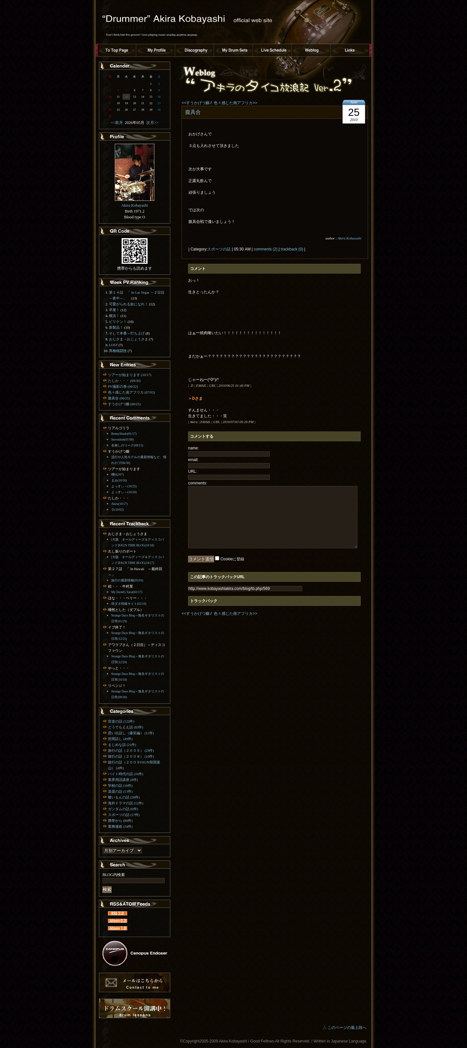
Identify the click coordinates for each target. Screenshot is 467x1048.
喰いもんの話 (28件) (124, 797)
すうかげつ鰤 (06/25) (124, 404)
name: (193, 448)
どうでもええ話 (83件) (125, 727)
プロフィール (155, 50)
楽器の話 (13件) (120, 791)
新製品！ (116, 327)
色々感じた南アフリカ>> (235, 103)
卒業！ (114, 310)
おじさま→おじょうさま (128, 339)
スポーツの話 (219, 249)
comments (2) (265, 249)
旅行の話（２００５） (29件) (131, 750)
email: (193, 459)
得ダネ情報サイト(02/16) (129, 603)
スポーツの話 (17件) (124, 815)
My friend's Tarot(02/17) (126, 592)
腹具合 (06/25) (119, 398)
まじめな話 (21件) (122, 745)
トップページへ (116, 50)
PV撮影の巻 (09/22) (123, 386)
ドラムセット (233, 50)
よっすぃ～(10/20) (124, 492)
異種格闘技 (118, 351)
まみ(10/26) (119, 480)
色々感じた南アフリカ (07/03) (131, 392)
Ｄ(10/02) (117, 509)
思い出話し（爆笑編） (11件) (131, 733)
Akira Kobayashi (349, 238)
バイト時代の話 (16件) (125, 774)
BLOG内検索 (113, 874)
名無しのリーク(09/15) (127, 445)
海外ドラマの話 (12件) (125, 803)
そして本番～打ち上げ (127, 333)
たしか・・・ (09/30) (124, 381)
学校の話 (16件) (120, 785)
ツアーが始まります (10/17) (129, 375)
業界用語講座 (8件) (123, 780)
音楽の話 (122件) (121, 721)
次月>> (151, 122)
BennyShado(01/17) (124, 433)
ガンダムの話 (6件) (123, 809)
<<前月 (118, 122)
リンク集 (350, 50)
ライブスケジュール (272, 50)
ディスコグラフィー (194, 50)
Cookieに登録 (232, 559)
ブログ (311, 50)
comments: (197, 483)
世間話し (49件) (120, 739)
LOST (113, 345)
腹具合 (193, 112)
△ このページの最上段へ (344, 1027)
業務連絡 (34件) (120, 826)
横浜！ (114, 316)
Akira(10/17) (119, 504)
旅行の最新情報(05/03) (127, 580)
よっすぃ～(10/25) (124, 486)
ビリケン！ (118, 321)
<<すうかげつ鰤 (196, 103)
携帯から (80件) (120, 821)
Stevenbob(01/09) (122, 439)
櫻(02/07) (117, 474)
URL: (192, 471)
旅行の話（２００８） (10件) (131, 756)
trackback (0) (292, 249)
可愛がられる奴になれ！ (128, 304)
